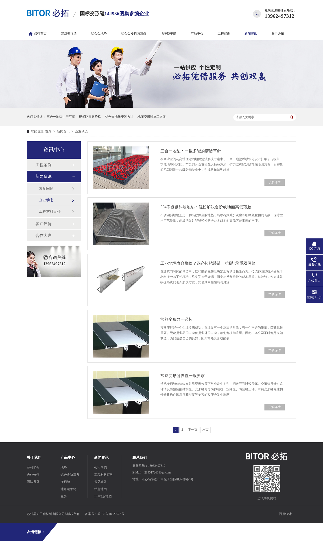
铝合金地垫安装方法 (119, 116)
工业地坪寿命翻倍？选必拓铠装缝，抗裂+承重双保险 (207, 263)
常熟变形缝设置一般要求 (182, 375)
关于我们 (34, 457)
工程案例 (224, 33)
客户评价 (43, 224)
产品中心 (197, 33)
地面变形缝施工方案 (151, 116)
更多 (64, 496)
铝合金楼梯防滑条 (133, 33)
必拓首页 (40, 33)
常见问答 (100, 482)
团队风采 (33, 482)
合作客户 (43, 235)
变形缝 (65, 482)
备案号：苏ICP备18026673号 (104, 514)
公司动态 (100, 467)
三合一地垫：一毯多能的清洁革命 (190, 151)
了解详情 (274, 182)
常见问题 (46, 188)
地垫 (64, 467)
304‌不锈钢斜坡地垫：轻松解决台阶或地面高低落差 (205, 207)
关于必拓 (277, 33)
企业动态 (81, 131)
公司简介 (33, 467)
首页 (48, 131)
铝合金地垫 (99, 33)
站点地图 (100, 489)
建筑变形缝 (69, 33)
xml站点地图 (103, 496)
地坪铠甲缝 (168, 33)
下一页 (192, 429)
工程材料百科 (50, 211)
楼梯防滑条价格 (90, 116)
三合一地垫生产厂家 (61, 116)
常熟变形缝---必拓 (176, 319)
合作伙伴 (33, 474)
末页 (205, 429)
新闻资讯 (250, 33)
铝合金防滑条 (70, 474)
